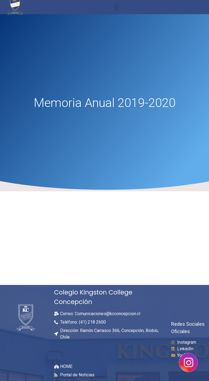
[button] (116, 7)
